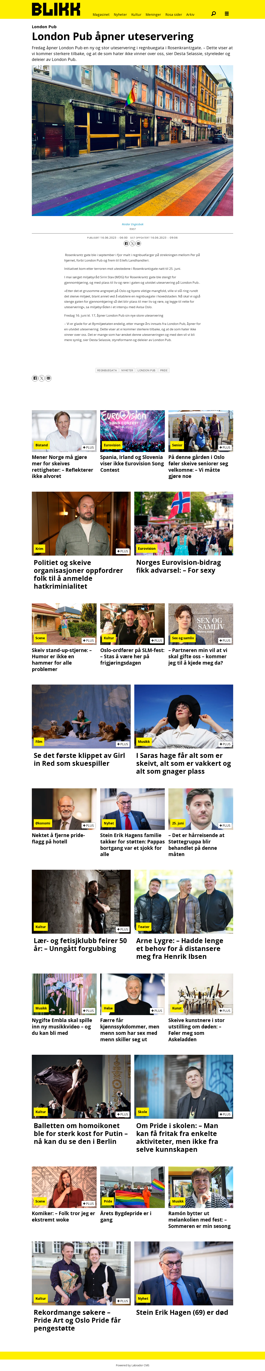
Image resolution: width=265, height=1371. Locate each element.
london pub (146, 370)
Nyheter (120, 14)
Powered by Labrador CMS (132, 1365)
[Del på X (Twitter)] (132, 243)
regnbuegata (107, 370)
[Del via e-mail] (138, 243)
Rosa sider (173, 14)
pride (164, 370)
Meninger (153, 14)
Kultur (136, 14)
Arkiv (190, 14)
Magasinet (101, 14)
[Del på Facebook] (126, 243)
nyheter (127, 370)
